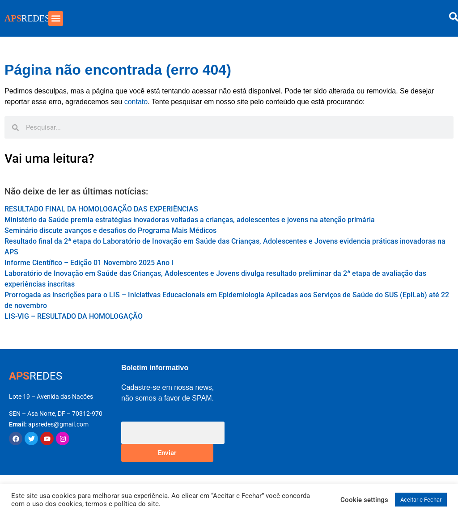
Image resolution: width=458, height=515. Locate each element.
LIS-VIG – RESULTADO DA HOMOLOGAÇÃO (73, 316)
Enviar (167, 453)
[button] (55, 18)
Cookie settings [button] (364, 500)
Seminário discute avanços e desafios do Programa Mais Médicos (110, 230)
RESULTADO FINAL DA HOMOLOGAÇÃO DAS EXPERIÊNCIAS (101, 209)
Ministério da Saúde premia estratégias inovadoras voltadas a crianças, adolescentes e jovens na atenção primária (189, 219)
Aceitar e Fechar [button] (420, 499)
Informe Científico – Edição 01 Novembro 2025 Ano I (89, 262)
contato (136, 102)
